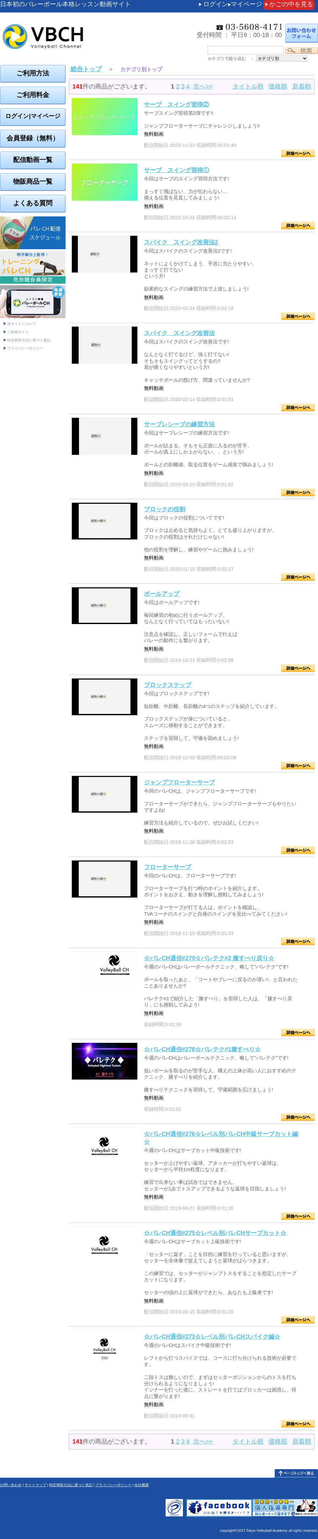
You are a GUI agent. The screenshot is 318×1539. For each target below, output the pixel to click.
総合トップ (86, 69)
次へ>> (203, 86)
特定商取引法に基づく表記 (28, 340)
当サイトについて (21, 324)
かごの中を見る (291, 4)
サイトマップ (35, 1485)
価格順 (277, 86)
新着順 (301, 86)
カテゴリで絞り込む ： (231, 58)
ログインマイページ (232, 4)
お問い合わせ (11, 1485)
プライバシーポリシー (25, 348)
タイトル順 (248, 86)
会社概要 (141, 1485)
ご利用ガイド (18, 332)
